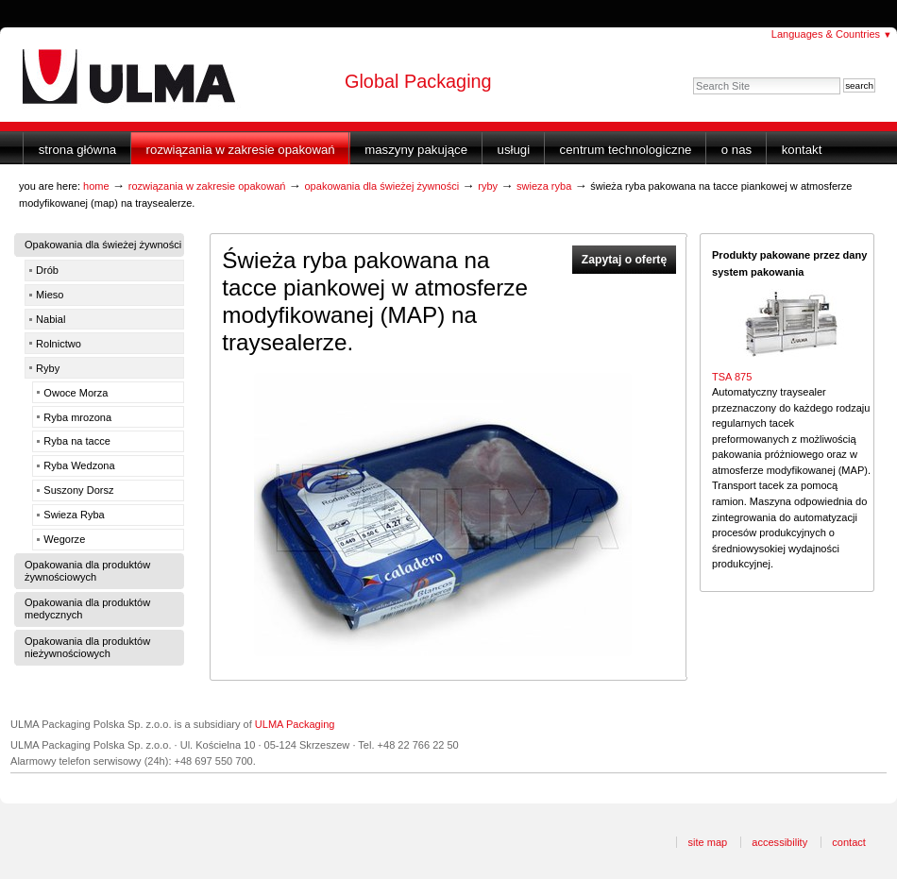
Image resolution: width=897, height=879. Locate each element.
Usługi (514, 150)
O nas (736, 150)
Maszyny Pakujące (415, 150)
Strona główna (77, 150)
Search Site (692, 76)
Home (96, 186)
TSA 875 (732, 376)
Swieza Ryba (543, 186)
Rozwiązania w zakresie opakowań (240, 150)
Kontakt (802, 150)
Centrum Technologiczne (626, 150)
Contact (849, 842)
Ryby (488, 186)
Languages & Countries (831, 34)
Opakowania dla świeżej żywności (381, 186)
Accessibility (779, 842)
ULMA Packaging (295, 724)
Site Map (707, 842)
